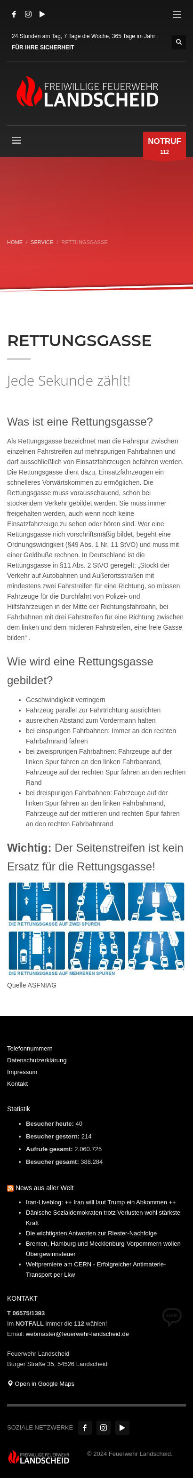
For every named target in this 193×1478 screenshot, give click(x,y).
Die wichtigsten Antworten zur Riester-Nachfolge (91, 1233)
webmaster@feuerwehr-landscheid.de (77, 1333)
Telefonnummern (30, 1048)
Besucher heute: (50, 1123)
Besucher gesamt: (53, 1161)
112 (164, 147)
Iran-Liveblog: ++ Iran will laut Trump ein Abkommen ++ (101, 1202)
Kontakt (17, 1083)
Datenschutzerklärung (36, 1060)
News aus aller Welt (44, 1188)
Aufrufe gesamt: (50, 1149)
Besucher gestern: (53, 1136)
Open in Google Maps (40, 1383)
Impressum (22, 1071)
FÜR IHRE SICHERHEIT (43, 47)
